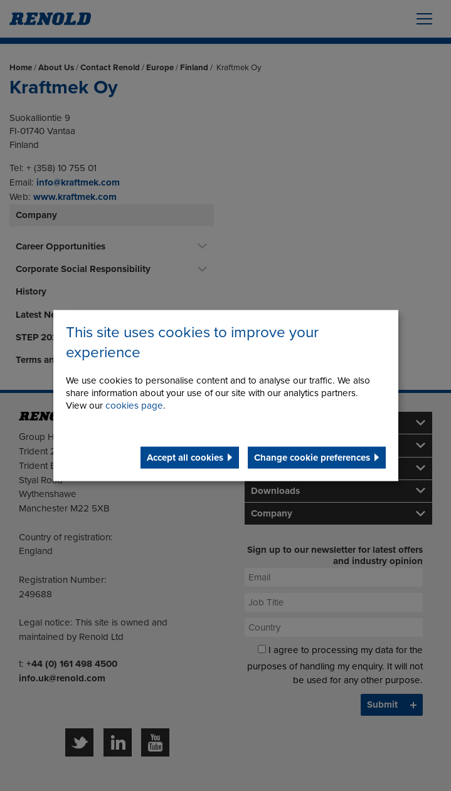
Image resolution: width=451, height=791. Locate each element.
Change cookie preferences (312, 457)
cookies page (134, 405)
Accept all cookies (185, 457)
